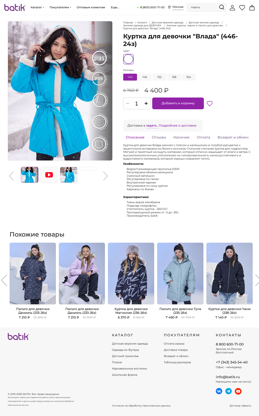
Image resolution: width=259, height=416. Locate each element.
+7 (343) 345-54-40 (232, 362)
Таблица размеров (177, 362)
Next (105, 176)
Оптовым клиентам (91, 7)
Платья (117, 362)
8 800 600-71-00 (230, 344)
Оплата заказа (174, 343)
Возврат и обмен (233, 137)
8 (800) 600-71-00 (152, 7)
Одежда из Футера (125, 350)
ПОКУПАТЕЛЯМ (182, 335)
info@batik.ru (228, 377)
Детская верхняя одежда (130, 343)
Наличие (181, 137)
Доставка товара (176, 350)
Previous (11, 176)
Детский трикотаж (125, 356)
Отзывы (159, 137)
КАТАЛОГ (123, 335)
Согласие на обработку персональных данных (141, 405)
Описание (135, 137)
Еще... (115, 7)
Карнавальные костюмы (129, 368)
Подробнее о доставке (177, 125)
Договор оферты (240, 405)
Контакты (229, 335)
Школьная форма (124, 374)
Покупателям (60, 7)
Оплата (203, 137)
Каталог (37, 7)
